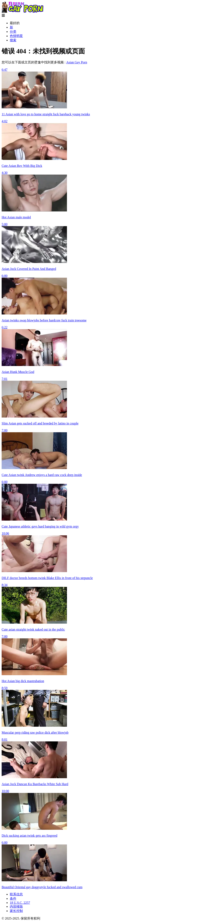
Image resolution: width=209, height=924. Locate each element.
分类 (13, 31)
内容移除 (16, 906)
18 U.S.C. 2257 (20, 902)
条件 (13, 898)
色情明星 (16, 36)
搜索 (13, 40)
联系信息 (16, 894)
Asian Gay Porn (76, 62)
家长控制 (16, 911)
